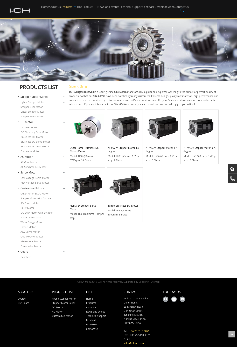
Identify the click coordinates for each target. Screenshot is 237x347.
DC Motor (26, 122)
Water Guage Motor (31, 222)
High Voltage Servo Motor (34, 182)
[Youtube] (182, 299)
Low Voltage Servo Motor (34, 177)
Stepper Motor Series (34, 97)
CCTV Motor (27, 207)
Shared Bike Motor (30, 217)
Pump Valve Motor (30, 246)
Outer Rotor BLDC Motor (34, 193)
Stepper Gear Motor (31, 107)
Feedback (91, 320)
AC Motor (26, 157)
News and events (95, 311)
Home (89, 298)
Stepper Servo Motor (32, 116)
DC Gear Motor (29, 127)
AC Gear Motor (28, 162)
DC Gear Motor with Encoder (36, 212)
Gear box (25, 257)
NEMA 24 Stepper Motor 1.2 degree (161, 149)
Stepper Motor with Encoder (36, 198)
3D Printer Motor (29, 203)
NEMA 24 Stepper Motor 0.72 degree (200, 149)
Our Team (23, 303)
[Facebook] (165, 299)
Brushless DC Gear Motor (34, 146)
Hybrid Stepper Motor (32, 102)
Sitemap (155, 281)
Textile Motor (28, 227)
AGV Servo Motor (30, 231)
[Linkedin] (174, 299)
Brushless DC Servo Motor (35, 141)
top (231, 334)
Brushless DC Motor (31, 137)
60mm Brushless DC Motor (123, 205)
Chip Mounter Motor (31, 236)
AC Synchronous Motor (33, 167)
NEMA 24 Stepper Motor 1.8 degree (123, 149)
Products (91, 303)
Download (91, 324)
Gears (24, 252)
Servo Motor (28, 172)
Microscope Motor (30, 241)
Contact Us (92, 328)
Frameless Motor (30, 151)
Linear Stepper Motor (32, 111)
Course (22, 298)
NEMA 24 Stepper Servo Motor (83, 207)
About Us (91, 307)
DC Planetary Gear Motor (34, 132)
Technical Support (96, 315)
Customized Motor (32, 188)
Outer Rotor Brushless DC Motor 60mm (84, 149)
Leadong (144, 281)
